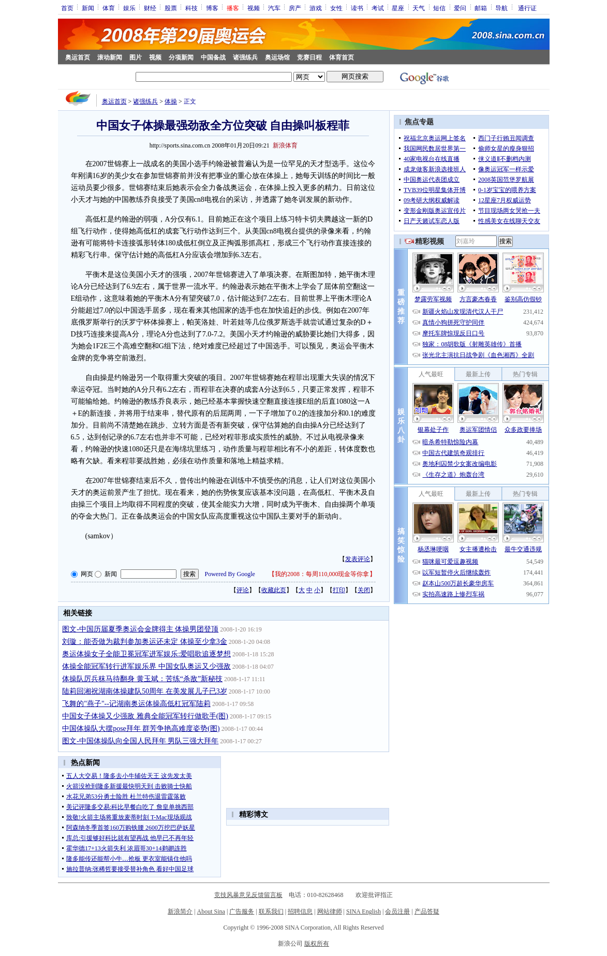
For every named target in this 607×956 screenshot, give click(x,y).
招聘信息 (300, 911)
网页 (87, 574)
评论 (242, 590)
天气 (418, 8)
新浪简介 (180, 911)
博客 (212, 8)
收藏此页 (273, 590)
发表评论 (357, 559)
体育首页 (341, 57)
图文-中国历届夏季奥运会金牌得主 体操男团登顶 (140, 629)
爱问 (460, 8)
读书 (357, 8)
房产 (295, 8)
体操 (171, 101)
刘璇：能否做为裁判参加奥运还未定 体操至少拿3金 (144, 641)
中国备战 (213, 57)
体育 (108, 8)
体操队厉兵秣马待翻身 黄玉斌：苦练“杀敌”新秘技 (142, 679)
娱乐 (129, 8)
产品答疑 (426, 911)
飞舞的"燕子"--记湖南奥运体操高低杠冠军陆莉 (136, 704)
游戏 (315, 8)
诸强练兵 (245, 57)
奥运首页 (77, 57)
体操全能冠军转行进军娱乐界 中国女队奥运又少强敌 (146, 666)
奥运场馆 (277, 57)
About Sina (211, 911)
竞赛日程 (309, 57)
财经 (150, 8)
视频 (253, 8)
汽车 (274, 8)
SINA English (363, 911)
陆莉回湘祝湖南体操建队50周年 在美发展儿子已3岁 (144, 691)
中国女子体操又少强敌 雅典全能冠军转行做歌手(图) (145, 716)
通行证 (527, 8)
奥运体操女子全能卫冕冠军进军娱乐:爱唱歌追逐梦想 (146, 654)
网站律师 (329, 911)
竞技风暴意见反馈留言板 (248, 895)
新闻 (88, 8)
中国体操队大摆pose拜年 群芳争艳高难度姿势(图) (141, 728)
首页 (67, 8)
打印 (339, 590)
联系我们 (271, 911)
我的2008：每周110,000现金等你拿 (322, 574)
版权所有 (316, 943)
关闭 (364, 590)
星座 (398, 8)
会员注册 (397, 911)
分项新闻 (181, 57)
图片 (135, 57)
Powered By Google (230, 574)
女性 (336, 8)
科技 (191, 8)
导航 (501, 8)
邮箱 (481, 8)
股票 (171, 8)
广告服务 (241, 911)
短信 (439, 8)
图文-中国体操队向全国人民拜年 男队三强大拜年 (140, 741)
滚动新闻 (109, 57)
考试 (378, 8)
